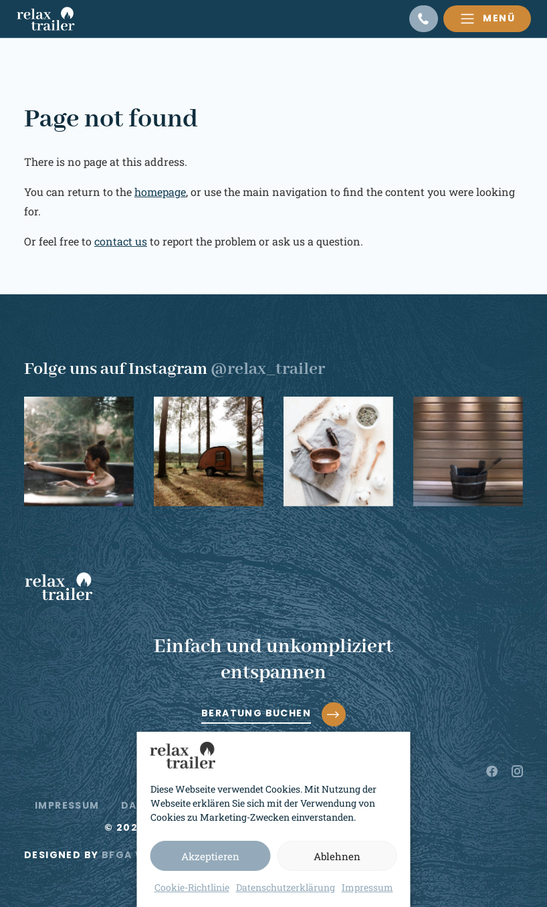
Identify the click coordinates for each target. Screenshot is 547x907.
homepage (160, 192)
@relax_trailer (268, 369)
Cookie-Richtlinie (191, 887)
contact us (120, 241)
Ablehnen (337, 856)
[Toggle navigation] (487, 18)
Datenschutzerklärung (285, 887)
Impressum (367, 887)
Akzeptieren (210, 856)
